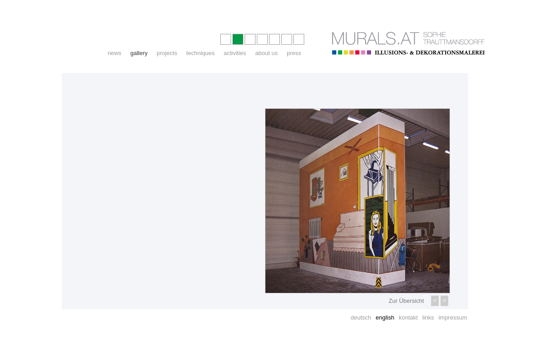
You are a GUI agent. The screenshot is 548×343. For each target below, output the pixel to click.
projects (167, 53)
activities (234, 53)
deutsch (361, 317)
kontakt (408, 317)
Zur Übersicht (406, 300)
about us (266, 53)
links (428, 317)
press (294, 53)
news (114, 53)
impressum (452, 317)
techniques (200, 53)
